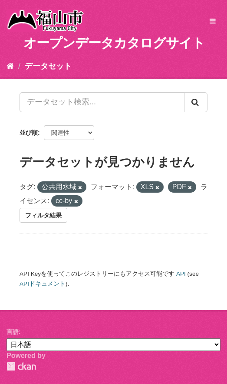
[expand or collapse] (212, 21)
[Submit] (195, 102)
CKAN (21, 366)
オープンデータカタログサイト (114, 43)
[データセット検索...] (102, 102)
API (181, 273)
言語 (13, 331)
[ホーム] (10, 66)
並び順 (29, 132)
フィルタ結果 (43, 215)
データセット (48, 66)
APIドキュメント (43, 283)
